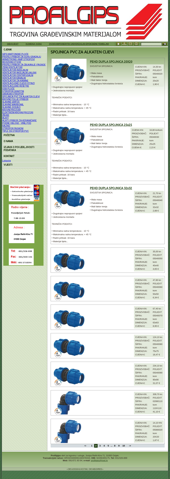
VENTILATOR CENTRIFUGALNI (17, 75)
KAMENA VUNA (34, 44)
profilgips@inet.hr (99, 460)
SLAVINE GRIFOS (11, 102)
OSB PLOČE (8, 88)
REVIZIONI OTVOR (11, 62)
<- (86, 445)
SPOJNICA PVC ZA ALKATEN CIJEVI (21, 96)
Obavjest (12, 44)
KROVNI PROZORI (11, 110)
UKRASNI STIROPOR (13, 94)
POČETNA (9, 135)
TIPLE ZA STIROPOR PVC (15, 131)
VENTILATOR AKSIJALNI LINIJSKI (19, 72)
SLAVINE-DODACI (11, 107)
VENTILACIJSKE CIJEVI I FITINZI (18, 83)
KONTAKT (9, 156)
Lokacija (6, 160)
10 (124, 445)
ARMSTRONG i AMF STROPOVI (18, 59)
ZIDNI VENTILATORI (12, 67)
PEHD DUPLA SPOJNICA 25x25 (111, 124)
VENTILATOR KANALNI (14, 78)
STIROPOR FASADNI (12, 128)
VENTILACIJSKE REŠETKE (15, 86)
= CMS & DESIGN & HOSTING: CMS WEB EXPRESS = (85, 469)
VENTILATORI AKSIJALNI (15, 70)
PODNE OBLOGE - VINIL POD (16, 123)
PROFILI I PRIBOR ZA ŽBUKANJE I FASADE (24, 64)
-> (130, 445)
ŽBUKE (5, 115)
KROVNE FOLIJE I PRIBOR (15, 99)
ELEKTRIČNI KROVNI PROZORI (17, 112)
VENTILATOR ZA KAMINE (15, 80)
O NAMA (8, 141)
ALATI (5, 118)
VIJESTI (8, 164)
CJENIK (8, 49)
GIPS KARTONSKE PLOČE (15, 54)
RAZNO (6, 125)
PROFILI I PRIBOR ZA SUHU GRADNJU (21, 56)
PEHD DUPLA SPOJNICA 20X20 (111, 61)
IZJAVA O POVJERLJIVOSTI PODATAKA (19, 149)
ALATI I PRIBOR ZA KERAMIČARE (19, 120)
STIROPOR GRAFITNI (13, 91)
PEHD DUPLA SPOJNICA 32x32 (111, 188)
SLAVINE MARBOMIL (13, 104)
